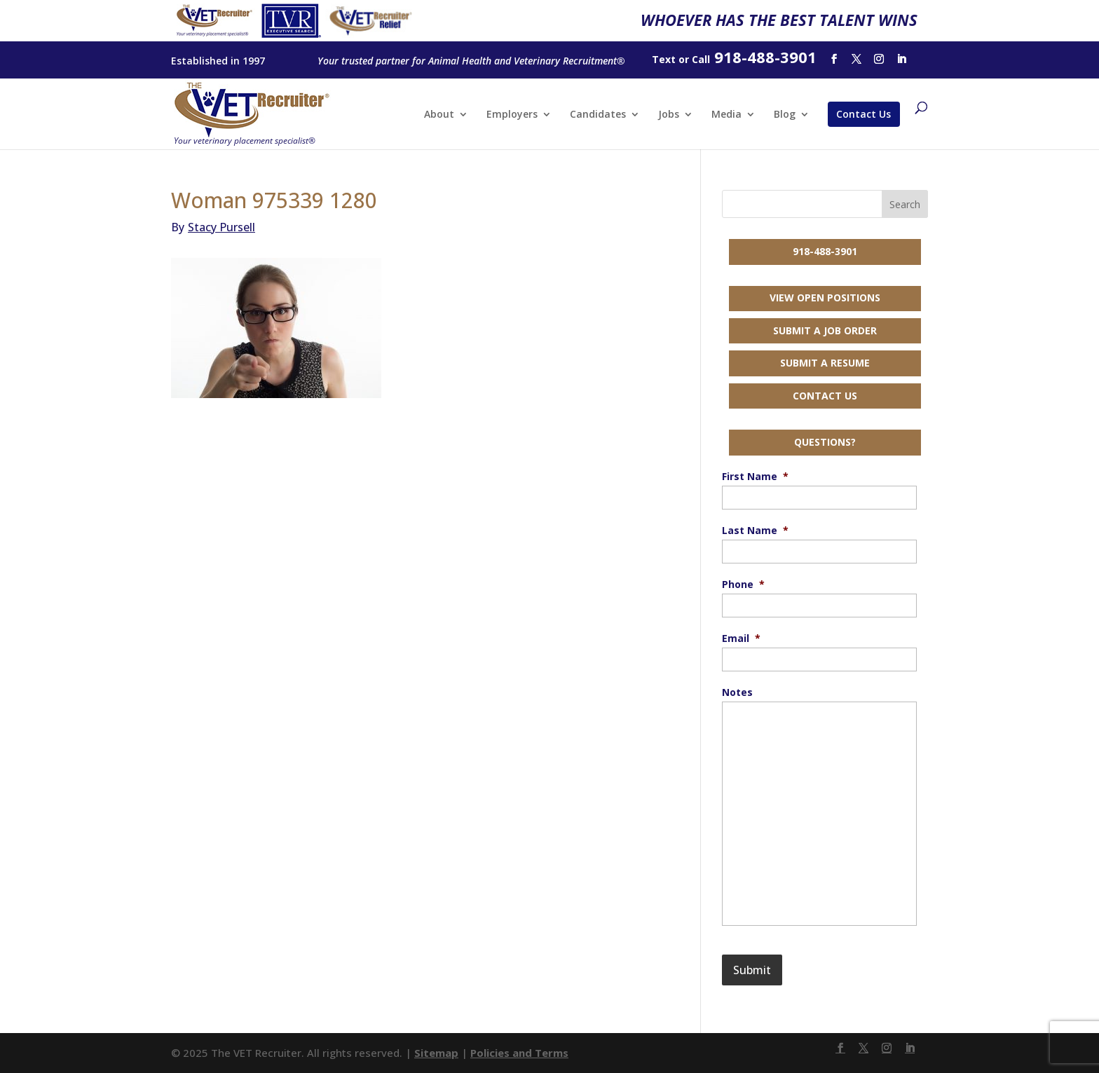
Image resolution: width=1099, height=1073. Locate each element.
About (439, 115)
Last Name (755, 530)
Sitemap (436, 1053)
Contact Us (863, 114)
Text (664, 59)
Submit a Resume (825, 362)
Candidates (598, 115)
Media (726, 115)
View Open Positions (825, 297)
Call (701, 59)
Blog (785, 115)
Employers (512, 115)
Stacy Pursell (213, 227)
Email (741, 638)
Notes (737, 692)
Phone (743, 584)
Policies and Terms (519, 1053)
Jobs (668, 115)
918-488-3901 (825, 251)
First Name (755, 476)
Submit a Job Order (825, 330)
